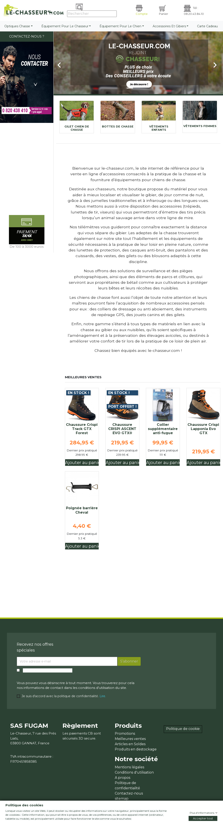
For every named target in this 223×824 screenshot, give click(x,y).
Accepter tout (203, 818)
